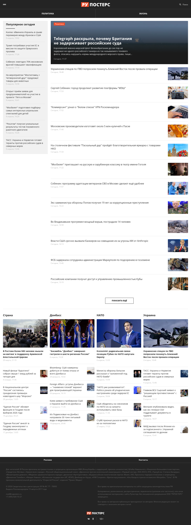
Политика (48, 13)
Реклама (48, 460)
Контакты (143, 460)
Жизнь (143, 13)
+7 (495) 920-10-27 (14, 496)
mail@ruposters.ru (13, 494)
